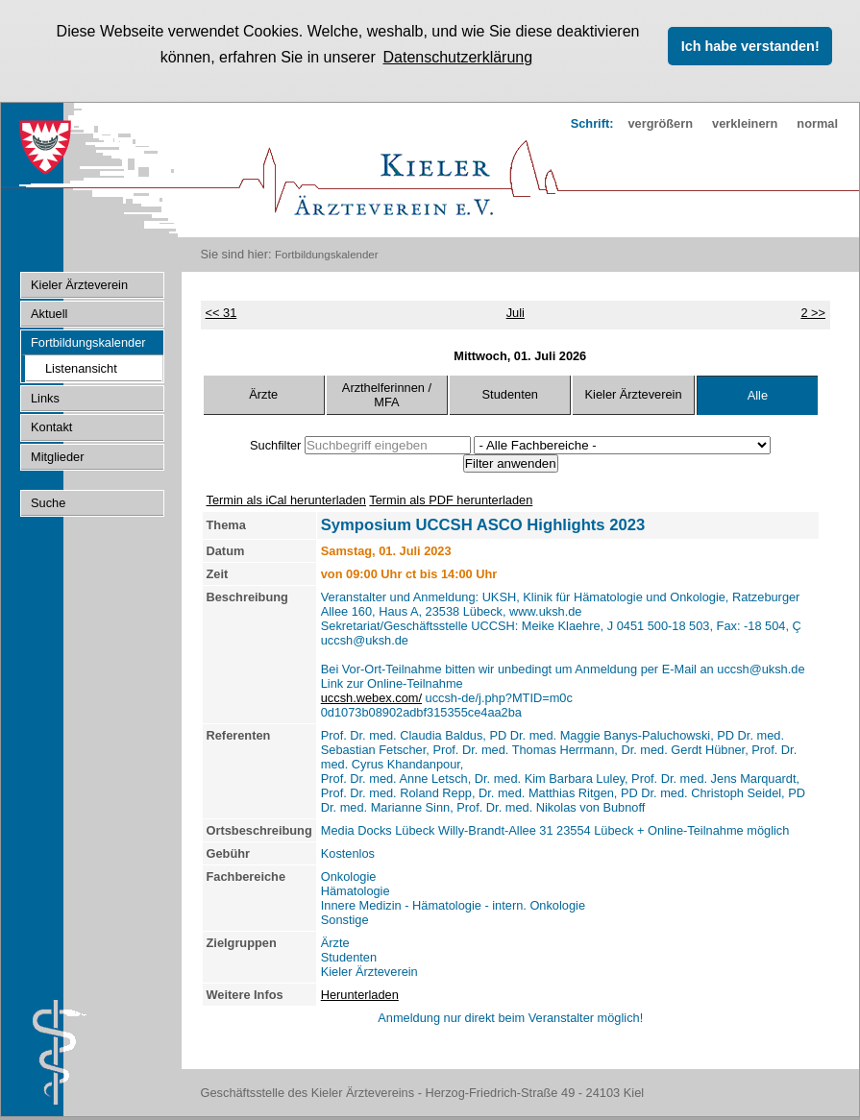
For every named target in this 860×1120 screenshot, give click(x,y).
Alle (758, 394)
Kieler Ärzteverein (633, 393)
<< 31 (221, 311)
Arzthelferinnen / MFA (386, 392)
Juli (515, 311)
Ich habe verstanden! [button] (750, 46)
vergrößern (660, 122)
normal (817, 122)
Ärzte (263, 393)
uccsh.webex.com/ (371, 696)
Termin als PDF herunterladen (450, 498)
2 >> (812, 311)
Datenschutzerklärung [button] (457, 57)
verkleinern (744, 122)
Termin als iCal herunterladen (286, 498)
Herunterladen (360, 993)
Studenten (510, 393)
